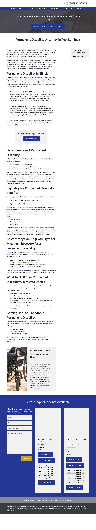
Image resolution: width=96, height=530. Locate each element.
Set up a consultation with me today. (38, 85)
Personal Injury (79, 72)
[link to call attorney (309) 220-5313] (75, 11)
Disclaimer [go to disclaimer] (58, 516)
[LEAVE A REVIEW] (46, 499)
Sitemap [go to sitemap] (49, 516)
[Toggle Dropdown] (28, 24)
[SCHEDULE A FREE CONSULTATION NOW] (48, 42)
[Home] (14, 24)
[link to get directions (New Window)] (48, 463)
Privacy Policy (67, 516)
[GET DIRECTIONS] (46, 476)
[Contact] (81, 24)
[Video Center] (69, 24)
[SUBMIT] (26, 474)
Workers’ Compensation (79, 68)
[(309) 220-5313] (45, 470)
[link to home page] (48, 11)
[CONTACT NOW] (31, 154)
